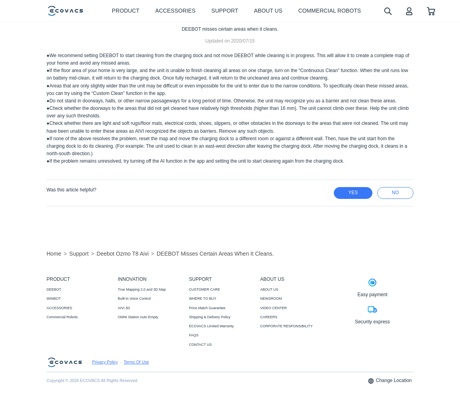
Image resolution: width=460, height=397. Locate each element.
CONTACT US (200, 345)
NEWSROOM (271, 299)
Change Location (390, 381)
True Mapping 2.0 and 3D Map (142, 289)
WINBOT (54, 299)
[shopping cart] (431, 11)
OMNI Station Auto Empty (138, 317)
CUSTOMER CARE (204, 289)
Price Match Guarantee (207, 308)
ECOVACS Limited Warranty (211, 326)
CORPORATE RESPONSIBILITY (286, 326)
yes (353, 192)
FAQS (193, 335)
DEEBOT (54, 289)
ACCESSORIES (59, 308)
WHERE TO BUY (202, 299)
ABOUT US (269, 289)
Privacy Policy (105, 362)
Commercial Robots (62, 317)
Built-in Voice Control (134, 299)
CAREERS (269, 317)
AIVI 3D (124, 308)
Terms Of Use (136, 362)
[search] (387, 11)
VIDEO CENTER (273, 308)
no (395, 192)
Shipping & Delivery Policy (209, 317)
